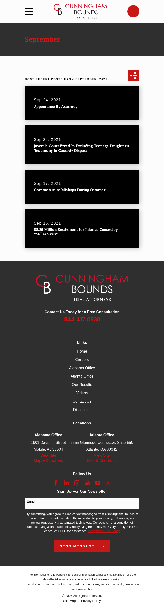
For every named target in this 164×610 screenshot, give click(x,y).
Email (31, 501)
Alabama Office (82, 368)
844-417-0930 (82, 319)
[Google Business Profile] (87, 482)
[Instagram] (76, 482)
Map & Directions (48, 461)
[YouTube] (97, 482)
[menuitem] (69, 601)
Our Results (82, 385)
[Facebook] (55, 482)
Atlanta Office (82, 376)
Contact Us (81, 401)
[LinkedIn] (66, 482)
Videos (82, 393)
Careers (82, 360)
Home (82, 351)
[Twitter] (108, 482)
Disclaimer (82, 410)
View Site (48, 455)
